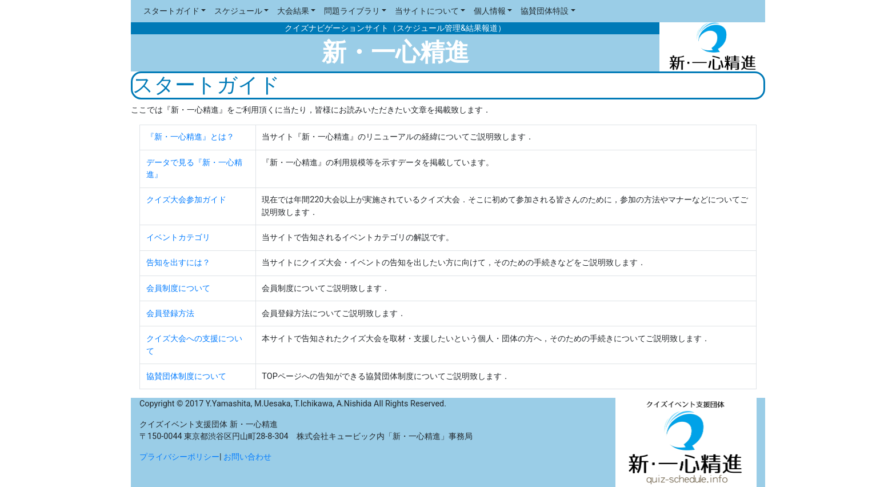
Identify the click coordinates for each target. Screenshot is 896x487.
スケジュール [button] (238, 11)
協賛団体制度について (186, 376)
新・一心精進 (395, 52)
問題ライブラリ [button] (352, 11)
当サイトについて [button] (427, 11)
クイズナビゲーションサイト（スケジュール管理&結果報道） (395, 28)
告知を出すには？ (178, 263)
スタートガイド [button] (171, 11)
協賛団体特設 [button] (545, 11)
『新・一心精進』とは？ (190, 137)
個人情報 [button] (490, 11)
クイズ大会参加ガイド (186, 200)
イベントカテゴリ (178, 237)
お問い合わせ (247, 457)
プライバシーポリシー (179, 457)
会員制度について (178, 288)
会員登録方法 (170, 313)
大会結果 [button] (293, 11)
